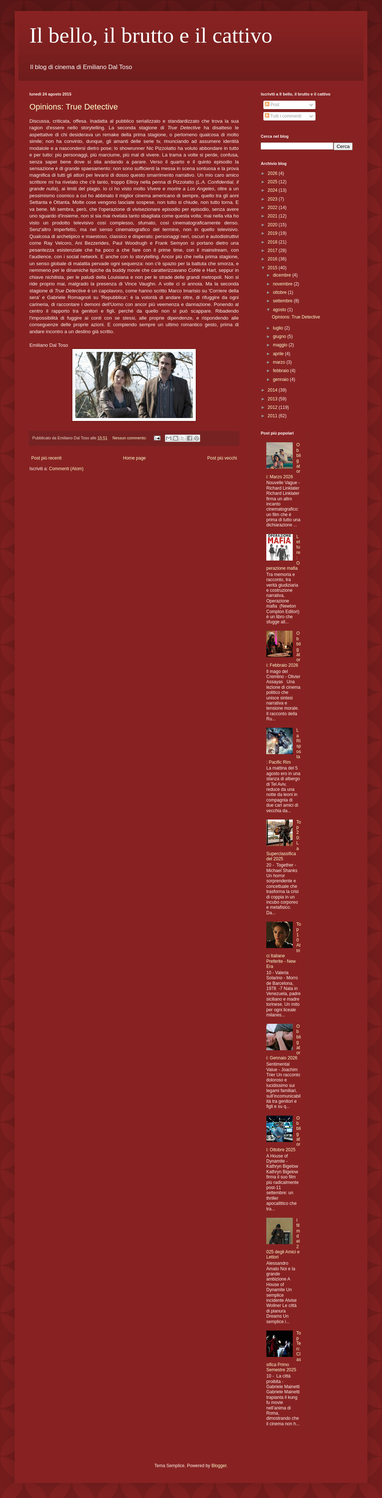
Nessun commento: (130, 438)
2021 (273, 216)
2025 (273, 181)
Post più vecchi (222, 458)
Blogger (219, 1465)
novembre (283, 284)
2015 (273, 267)
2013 (273, 398)
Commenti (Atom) (66, 468)
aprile (279, 353)
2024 (273, 190)
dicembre (282, 275)
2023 (273, 199)
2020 (273, 224)
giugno (280, 336)
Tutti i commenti (283, 116)
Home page (134, 458)
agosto (280, 309)
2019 (273, 233)
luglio (278, 328)
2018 (273, 242)
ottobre (280, 292)
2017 (273, 250)
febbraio (281, 370)
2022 (273, 207)
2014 (273, 390)
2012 (273, 407)
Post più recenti (46, 458)
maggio (281, 345)
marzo (279, 362)
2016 (273, 259)
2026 (273, 173)
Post (272, 104)
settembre (283, 300)
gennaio (281, 379)
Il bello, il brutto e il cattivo (151, 35)
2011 (273, 415)
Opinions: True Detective (73, 106)
